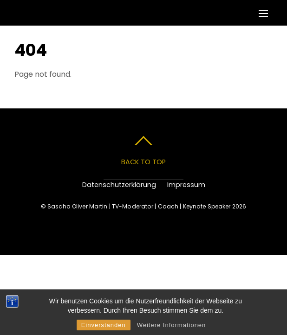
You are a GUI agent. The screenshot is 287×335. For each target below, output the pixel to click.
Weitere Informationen (171, 325)
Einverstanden (103, 325)
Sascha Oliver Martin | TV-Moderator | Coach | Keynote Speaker (138, 206)
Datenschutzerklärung (119, 184)
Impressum (186, 184)
